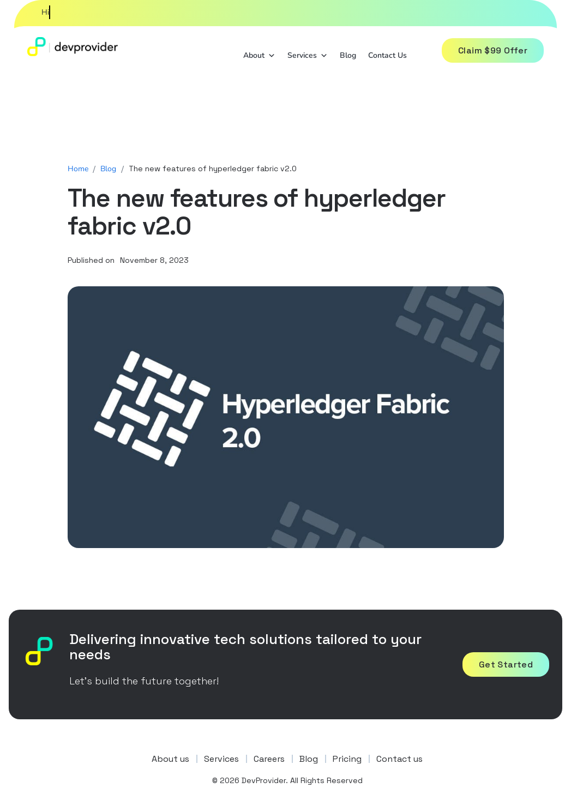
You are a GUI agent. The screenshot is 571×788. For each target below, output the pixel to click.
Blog (348, 54)
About (259, 53)
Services (307, 53)
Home (78, 169)
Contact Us (387, 54)
